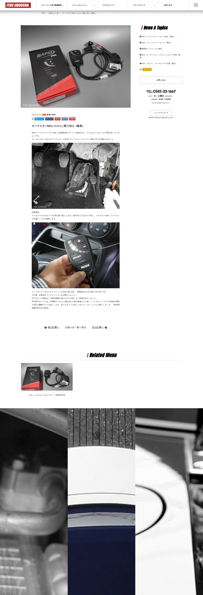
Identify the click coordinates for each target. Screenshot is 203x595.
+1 (57, 119)
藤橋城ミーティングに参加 (152, 49)
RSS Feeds (147, 69)
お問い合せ (160, 80)
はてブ (65, 118)
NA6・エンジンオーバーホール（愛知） (157, 43)
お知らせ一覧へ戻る (75, 327)
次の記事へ (98, 327)
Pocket (72, 118)
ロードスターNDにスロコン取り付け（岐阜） (58, 126)
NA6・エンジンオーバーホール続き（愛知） (158, 37)
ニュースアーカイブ (161, 113)
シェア (49, 119)
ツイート (39, 119)
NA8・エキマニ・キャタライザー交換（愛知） (159, 63)
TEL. (161, 92)
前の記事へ (53, 327)
